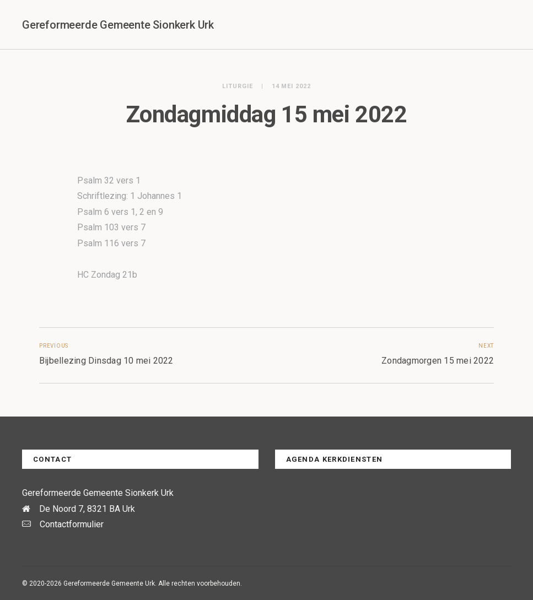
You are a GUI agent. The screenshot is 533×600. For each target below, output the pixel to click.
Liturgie (237, 86)
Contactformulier (72, 524)
